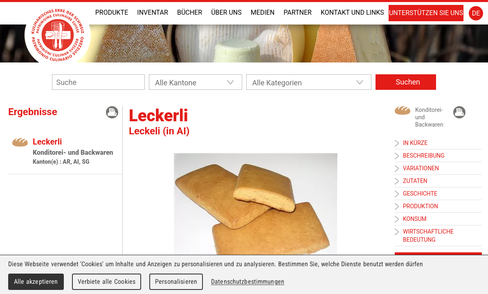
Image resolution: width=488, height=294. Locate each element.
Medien (262, 12)
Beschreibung (424, 155)
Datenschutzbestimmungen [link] (247, 281)
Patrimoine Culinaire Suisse (58, 35)
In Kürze (415, 143)
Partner (297, 12)
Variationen (421, 168)
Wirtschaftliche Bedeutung (428, 235)
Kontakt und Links (352, 12)
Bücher (189, 12)
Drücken (112, 112)
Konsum (415, 219)
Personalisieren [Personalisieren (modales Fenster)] (176, 281)
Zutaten (415, 181)
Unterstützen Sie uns (426, 13)
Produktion (420, 206)
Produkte (111, 12)
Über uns (226, 12)
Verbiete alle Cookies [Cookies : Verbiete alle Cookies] (107, 281)
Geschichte (420, 193)
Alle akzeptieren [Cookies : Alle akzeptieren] (36, 281)
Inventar (152, 12)
